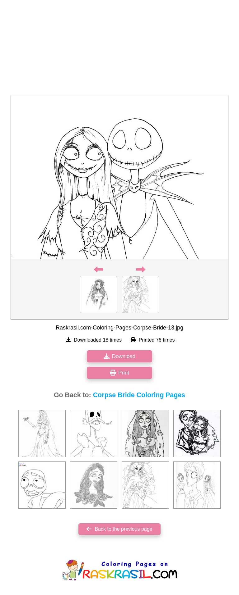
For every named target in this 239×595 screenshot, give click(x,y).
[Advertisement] (119, 49)
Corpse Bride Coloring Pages (139, 395)
